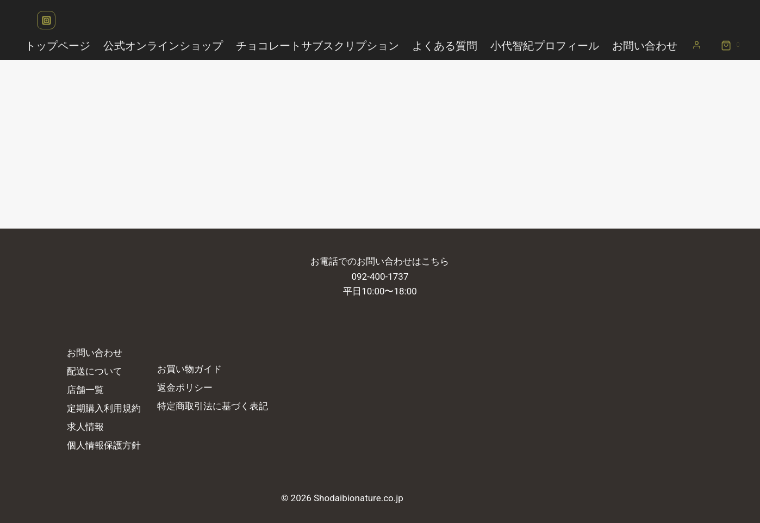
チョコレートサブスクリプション (317, 45)
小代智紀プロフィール (544, 45)
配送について (94, 371)
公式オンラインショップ (163, 45)
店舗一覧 (85, 389)
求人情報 (85, 426)
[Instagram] (46, 20)
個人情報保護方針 (104, 445)
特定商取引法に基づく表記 (212, 406)
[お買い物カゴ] (726, 46)
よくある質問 (444, 45)
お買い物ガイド (189, 369)
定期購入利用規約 (104, 408)
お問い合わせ (644, 45)
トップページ (57, 45)
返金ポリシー (185, 387)
